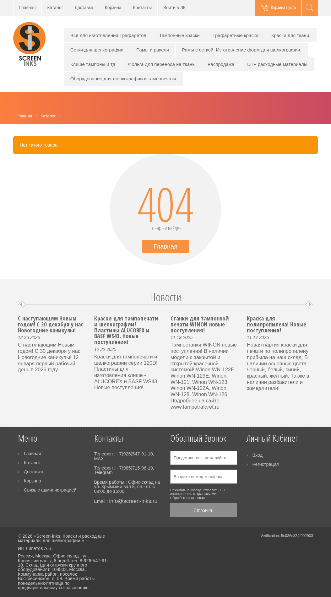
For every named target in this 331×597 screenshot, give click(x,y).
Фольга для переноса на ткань (161, 64)
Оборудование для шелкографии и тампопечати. (123, 78)
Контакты (142, 7)
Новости (165, 297)
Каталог (55, 7)
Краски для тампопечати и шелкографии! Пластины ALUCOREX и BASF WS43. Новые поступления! (126, 330)
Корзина (113, 7)
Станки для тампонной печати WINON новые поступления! (200, 324)
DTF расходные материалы (277, 64)
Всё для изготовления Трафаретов (108, 35)
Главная (27, 7)
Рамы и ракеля (152, 49)
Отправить (203, 510)
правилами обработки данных (193, 495)
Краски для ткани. (291, 35)
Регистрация (265, 464)
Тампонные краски (179, 35)
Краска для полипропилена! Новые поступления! (276, 324)
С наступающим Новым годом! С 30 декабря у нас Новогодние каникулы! (50, 324)
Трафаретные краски (235, 35)
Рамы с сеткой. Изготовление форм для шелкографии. (241, 49)
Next (309, 305)
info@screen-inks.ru (133, 501)
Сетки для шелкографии (96, 49)
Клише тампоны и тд (92, 64)
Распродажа (221, 64)
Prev (22, 305)
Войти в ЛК (174, 7)
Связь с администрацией (50, 489)
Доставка (84, 7)
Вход (257, 455)
